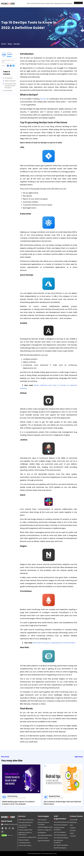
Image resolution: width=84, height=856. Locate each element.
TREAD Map (73, 822)
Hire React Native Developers (59, 828)
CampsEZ (73, 836)
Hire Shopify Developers (61, 845)
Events (66, 3)
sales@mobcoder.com (10, 824)
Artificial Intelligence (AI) (45, 827)
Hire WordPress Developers (58, 841)
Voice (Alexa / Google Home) (27, 837)
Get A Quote (78, 3)
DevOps (17, 44)
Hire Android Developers (61, 838)
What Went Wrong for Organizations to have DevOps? (54, 643)
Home (3, 44)
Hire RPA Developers (60, 848)
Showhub (72, 830)
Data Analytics (42, 820)
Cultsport (73, 828)
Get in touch (6, 821)
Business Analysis (23, 840)
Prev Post (5, 757)
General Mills (73, 820)
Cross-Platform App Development (24, 826)
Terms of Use (53, 853)
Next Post (79, 757)
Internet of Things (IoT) (45, 830)
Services (36, 3)
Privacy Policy (45, 853)
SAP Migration (42, 832)
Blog (70, 3)
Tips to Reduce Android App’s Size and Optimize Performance (62, 803)
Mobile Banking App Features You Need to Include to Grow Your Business (18, 803)
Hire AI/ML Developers (60, 835)
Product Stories (44, 3)
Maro (71, 825)
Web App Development (25, 822)
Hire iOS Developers (60, 832)
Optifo (72, 833)
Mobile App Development (26, 820)
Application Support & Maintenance (25, 833)
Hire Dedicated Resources (62, 822)
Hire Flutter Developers (61, 825)
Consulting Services (24, 843)
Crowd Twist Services (24, 845)
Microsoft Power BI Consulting (43, 823)
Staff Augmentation (56, 3)
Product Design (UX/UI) (25, 830)
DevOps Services (43, 838)
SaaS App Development (45, 835)
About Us (30, 3)
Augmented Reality (43, 840)
